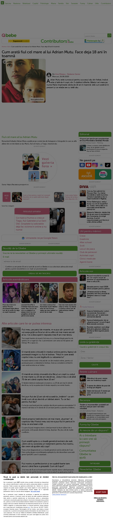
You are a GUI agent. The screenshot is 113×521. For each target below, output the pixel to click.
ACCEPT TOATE (101, 492)
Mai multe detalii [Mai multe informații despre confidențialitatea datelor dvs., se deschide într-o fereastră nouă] (35, 491)
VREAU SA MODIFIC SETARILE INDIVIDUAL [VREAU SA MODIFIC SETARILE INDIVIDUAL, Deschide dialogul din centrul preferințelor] (100, 499)
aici (29, 507)
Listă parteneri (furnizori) (59, 494)
